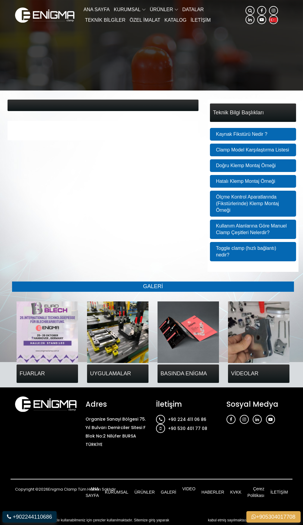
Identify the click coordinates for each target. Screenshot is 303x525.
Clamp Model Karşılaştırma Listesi (252, 149)
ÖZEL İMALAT (145, 20)
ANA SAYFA (96, 9)
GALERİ (168, 492)
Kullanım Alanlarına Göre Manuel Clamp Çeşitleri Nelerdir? (251, 229)
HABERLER (212, 492)
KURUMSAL (127, 9)
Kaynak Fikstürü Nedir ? (241, 134)
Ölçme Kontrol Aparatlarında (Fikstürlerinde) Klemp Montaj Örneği (247, 203)
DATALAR (193, 9)
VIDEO (188, 488)
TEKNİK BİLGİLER (105, 20)
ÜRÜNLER (161, 9)
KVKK (235, 492)
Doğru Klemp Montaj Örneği (246, 165)
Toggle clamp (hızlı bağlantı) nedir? (246, 251)
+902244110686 (29, 517)
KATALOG (175, 20)
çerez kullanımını (189, 519)
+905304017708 (273, 517)
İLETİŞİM (201, 20)
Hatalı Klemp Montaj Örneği (245, 181)
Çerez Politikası (256, 492)
